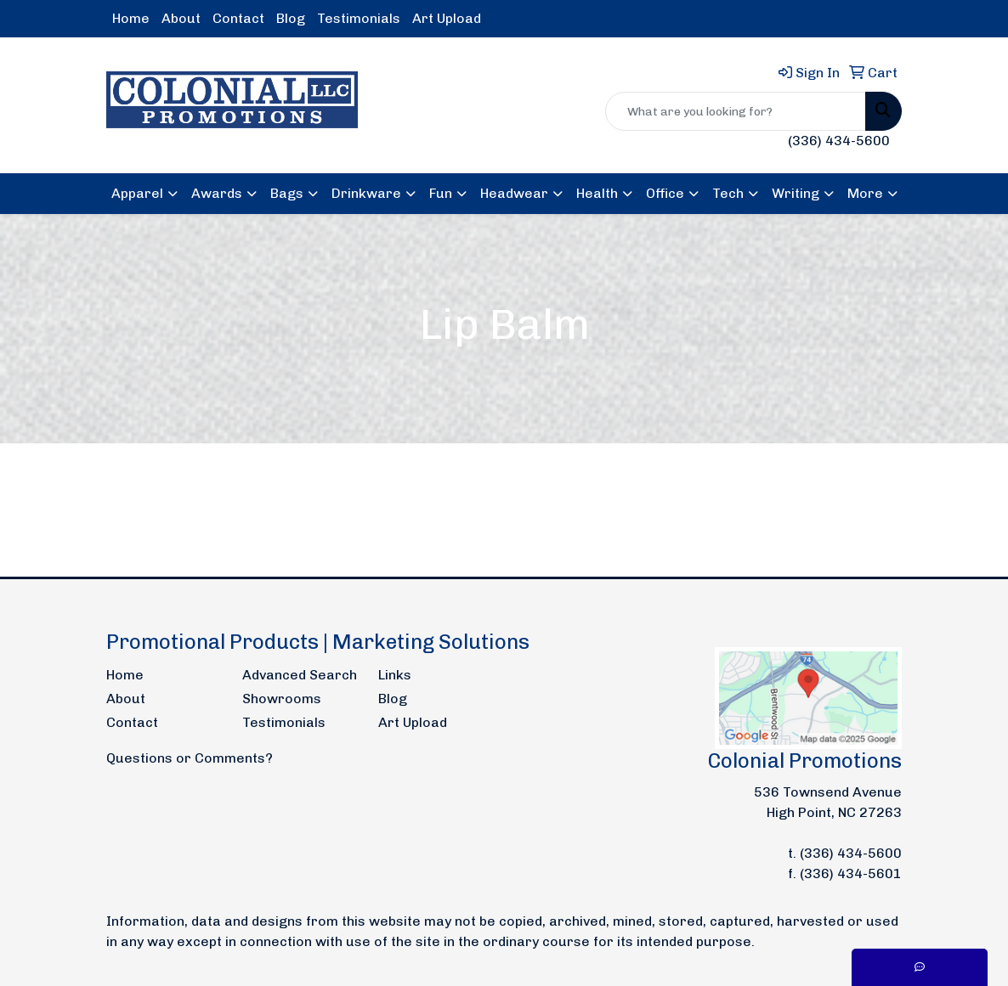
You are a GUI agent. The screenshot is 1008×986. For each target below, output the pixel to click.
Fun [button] (440, 193)
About (181, 18)
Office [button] (665, 193)
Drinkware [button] (366, 193)
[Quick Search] (735, 111)
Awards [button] (216, 193)
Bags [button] (286, 193)
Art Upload (446, 18)
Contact (238, 18)
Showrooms (281, 698)
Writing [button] (795, 193)
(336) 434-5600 (839, 140)
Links (394, 675)
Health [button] (597, 193)
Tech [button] (728, 193)
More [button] (865, 193)
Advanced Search (299, 675)
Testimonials (358, 18)
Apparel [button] (137, 193)
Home (131, 18)
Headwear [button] (514, 193)
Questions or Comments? (189, 758)
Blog (290, 18)
